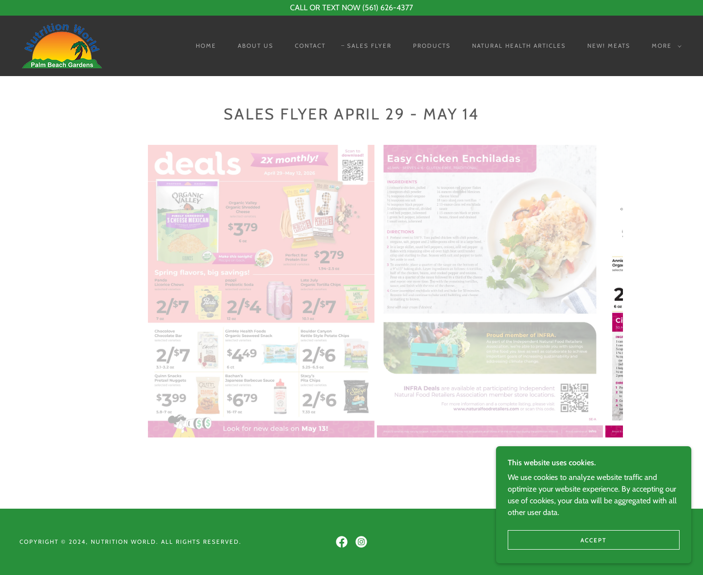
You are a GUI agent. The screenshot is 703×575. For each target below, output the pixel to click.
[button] (664, 46)
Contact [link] (310, 45)
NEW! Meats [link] (608, 45)
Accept (593, 540)
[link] (62, 45)
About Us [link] (255, 45)
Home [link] (206, 45)
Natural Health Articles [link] (519, 45)
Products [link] (432, 45)
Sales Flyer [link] (369, 45)
